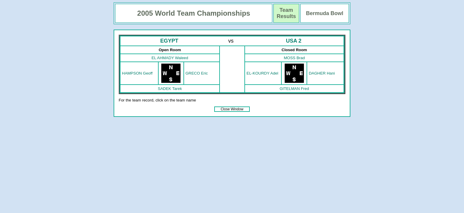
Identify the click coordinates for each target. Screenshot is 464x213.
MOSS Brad (294, 58)
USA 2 (293, 41)
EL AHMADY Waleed (170, 58)
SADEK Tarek (170, 88)
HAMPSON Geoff (137, 73)
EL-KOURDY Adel (262, 73)
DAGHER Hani (322, 73)
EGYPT (169, 41)
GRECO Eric (197, 73)
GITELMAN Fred (294, 88)
